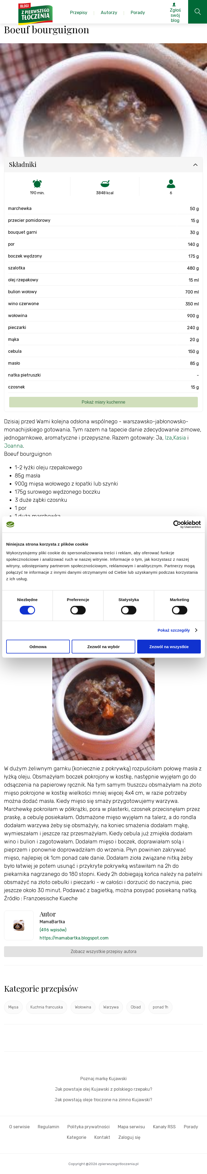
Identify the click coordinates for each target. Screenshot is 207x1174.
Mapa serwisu (131, 1126)
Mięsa (13, 1007)
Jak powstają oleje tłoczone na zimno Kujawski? (103, 1099)
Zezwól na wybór (103, 646)
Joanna (13, 446)
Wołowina (83, 1007)
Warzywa (111, 1007)
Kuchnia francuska (46, 1007)
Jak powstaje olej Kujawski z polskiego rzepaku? (103, 1089)
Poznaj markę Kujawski (103, 1078)
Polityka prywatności (88, 1126)
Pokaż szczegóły (174, 630)
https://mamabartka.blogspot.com (74, 938)
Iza (168, 437)
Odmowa (37, 646)
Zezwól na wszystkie (169, 646)
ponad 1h (160, 1007)
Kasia (179, 437)
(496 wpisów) (53, 929)
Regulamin (48, 1126)
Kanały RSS (164, 1126)
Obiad (136, 1007)
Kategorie (76, 1137)
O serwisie (19, 1126)
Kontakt (102, 1137)
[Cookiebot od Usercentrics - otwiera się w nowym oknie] (177, 524)
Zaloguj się (129, 1137)
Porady (191, 1126)
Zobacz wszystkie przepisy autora (103, 951)
